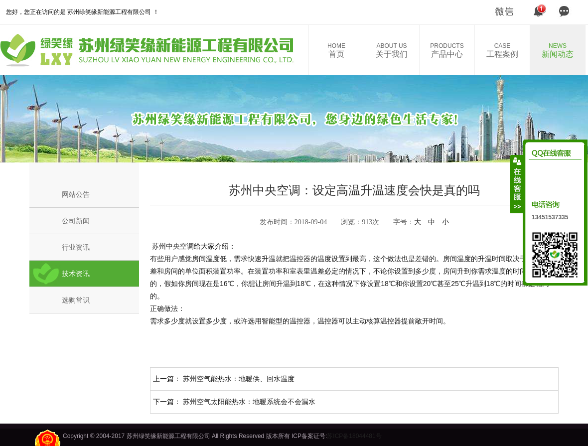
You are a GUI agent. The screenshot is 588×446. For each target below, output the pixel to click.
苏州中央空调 (172, 246)
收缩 (517, 183)
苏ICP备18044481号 (354, 436)
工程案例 (502, 50)
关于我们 (391, 50)
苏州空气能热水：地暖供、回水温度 (238, 379)
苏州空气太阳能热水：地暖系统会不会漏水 (249, 402)
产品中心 (447, 50)
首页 (336, 50)
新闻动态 (557, 50)
